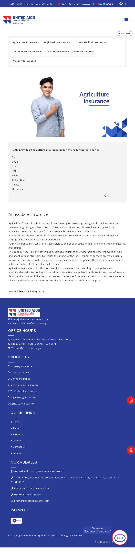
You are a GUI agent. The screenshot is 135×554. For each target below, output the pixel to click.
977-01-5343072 (105, 4)
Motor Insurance (84, 51)
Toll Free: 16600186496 (27, 494)
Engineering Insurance (57, 42)
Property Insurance (24, 61)
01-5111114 (97, 477)
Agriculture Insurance (26, 42)
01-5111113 (82, 477)
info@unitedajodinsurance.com (74, 4)
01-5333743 (20, 477)
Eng (121, 33)
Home (16, 421)
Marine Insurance (58, 51)
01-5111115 (112, 477)
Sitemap (17, 453)
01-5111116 (17, 482)
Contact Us (19, 446)
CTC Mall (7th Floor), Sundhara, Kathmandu (30, 4)
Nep (128, 33)
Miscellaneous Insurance (27, 51)
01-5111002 (67, 477)
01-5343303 (52, 477)
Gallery (17, 440)
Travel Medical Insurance (91, 42)
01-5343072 (36, 477)
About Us (18, 428)
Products (18, 434)
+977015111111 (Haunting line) (32, 488)
